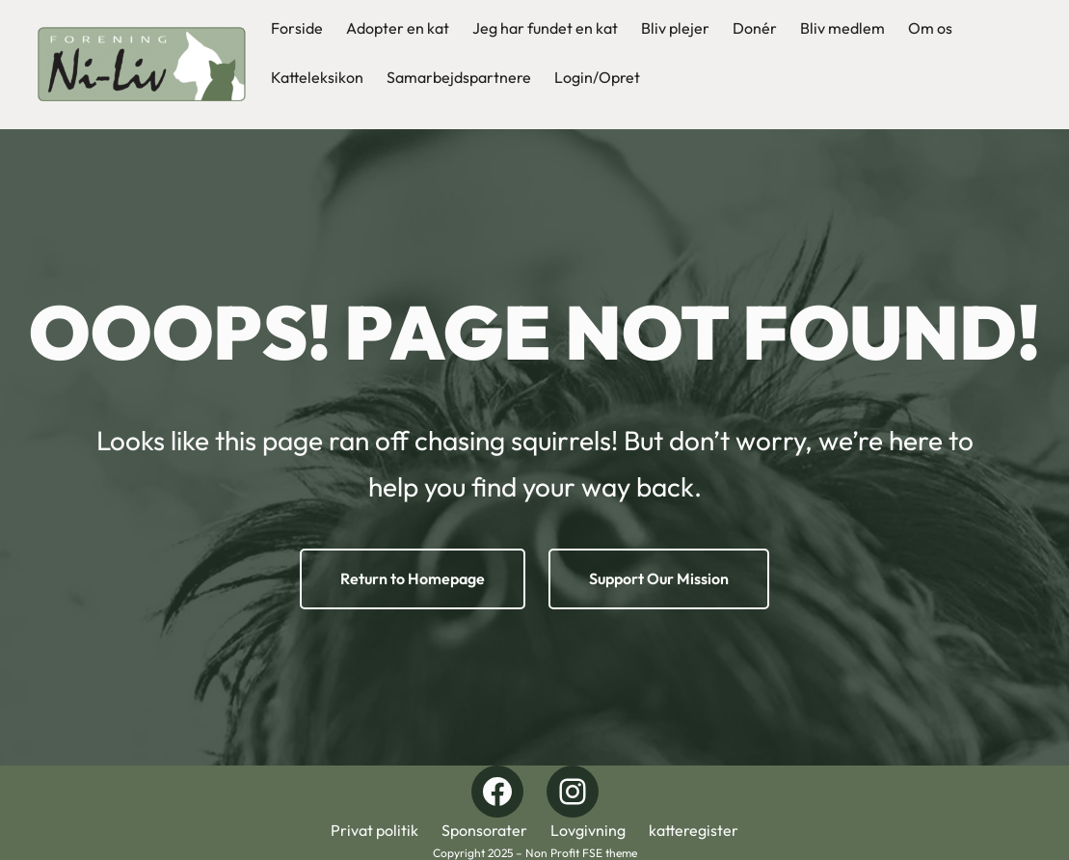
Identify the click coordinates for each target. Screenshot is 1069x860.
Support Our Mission (659, 578)
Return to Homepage (412, 578)
